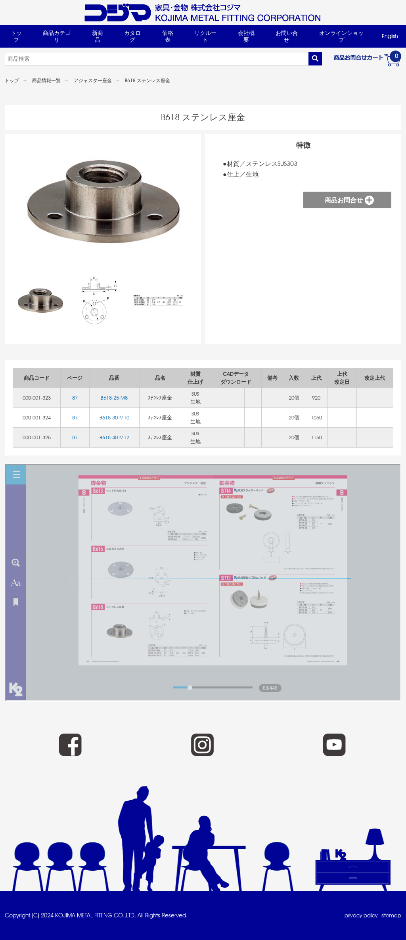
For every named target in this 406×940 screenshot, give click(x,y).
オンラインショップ (341, 36)
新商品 (97, 36)
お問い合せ (287, 36)
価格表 (167, 36)
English (390, 36)
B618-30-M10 (114, 418)
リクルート (205, 36)
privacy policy (357, 915)
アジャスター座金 (93, 80)
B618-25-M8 (114, 398)
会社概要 (246, 36)
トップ (16, 36)
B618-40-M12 (114, 437)
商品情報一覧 (46, 80)
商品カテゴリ (57, 36)
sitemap (390, 915)
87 (75, 398)
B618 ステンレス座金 (147, 80)
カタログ (132, 36)
